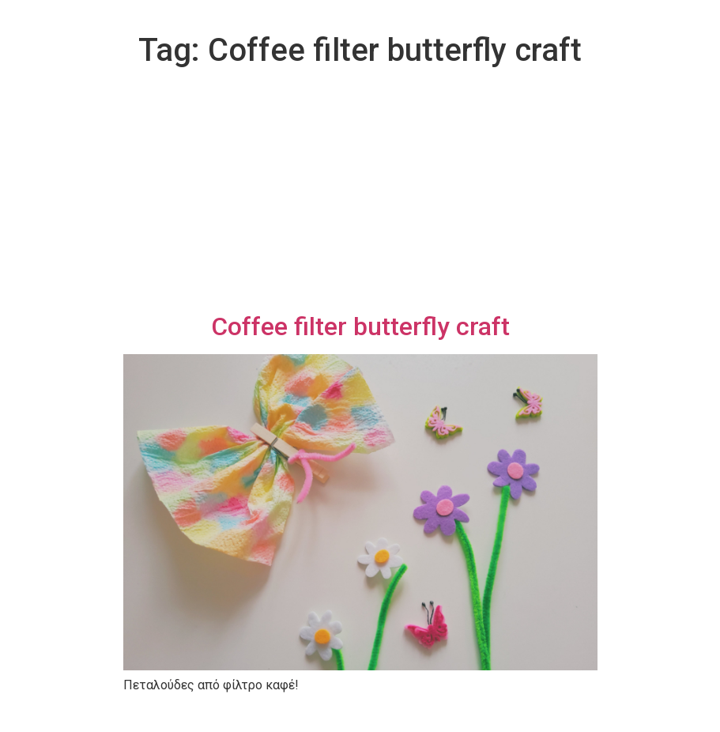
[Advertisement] (360, 193)
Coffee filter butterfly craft (360, 326)
